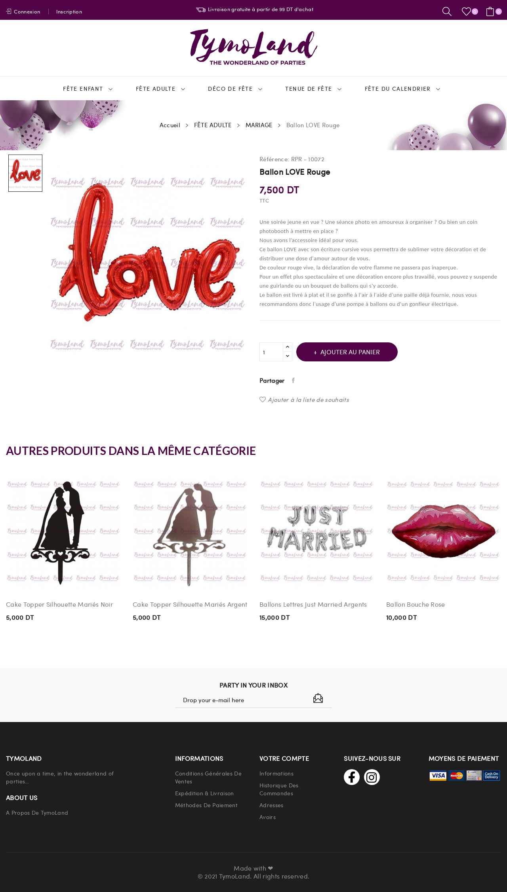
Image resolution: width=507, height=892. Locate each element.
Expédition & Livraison (204, 793)
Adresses (271, 805)
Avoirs (267, 817)
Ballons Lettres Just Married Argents (313, 604)
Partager (295, 380)
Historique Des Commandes (278, 789)
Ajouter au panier (354, 351)
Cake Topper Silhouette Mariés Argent (190, 604)
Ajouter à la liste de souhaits (304, 399)
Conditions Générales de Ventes (208, 777)
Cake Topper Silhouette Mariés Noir (59, 604)
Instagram (372, 777)
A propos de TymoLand (37, 812)
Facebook (352, 777)
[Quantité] (271, 351)
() (468, 11)
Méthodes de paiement (206, 805)
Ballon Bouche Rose (415, 604)
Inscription (69, 11)
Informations (276, 773)
